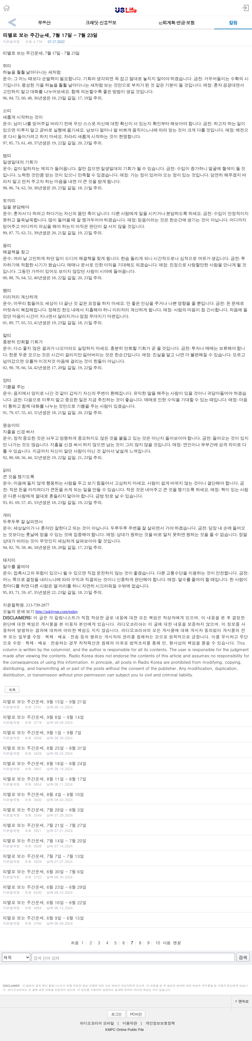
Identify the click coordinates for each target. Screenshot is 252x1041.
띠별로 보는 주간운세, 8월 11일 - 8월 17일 (126, 781)
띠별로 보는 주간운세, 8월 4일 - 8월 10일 (126, 796)
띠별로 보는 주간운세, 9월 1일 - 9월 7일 (126, 734)
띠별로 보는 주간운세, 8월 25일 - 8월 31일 (126, 750)
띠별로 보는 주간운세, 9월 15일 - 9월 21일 (126, 704)
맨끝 (177, 942)
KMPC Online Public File (124, 1030)
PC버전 (135, 1014)
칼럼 (233, 22)
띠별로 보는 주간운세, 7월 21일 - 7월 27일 (126, 827)
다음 (167, 942)
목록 (12, 689)
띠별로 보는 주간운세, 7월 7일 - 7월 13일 (126, 858)
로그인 (116, 1014)
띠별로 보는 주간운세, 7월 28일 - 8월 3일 (126, 812)
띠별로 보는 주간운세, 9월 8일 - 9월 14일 (126, 719)
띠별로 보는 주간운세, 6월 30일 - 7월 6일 (126, 874)
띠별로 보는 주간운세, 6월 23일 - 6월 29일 (126, 889)
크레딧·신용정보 (100, 22)
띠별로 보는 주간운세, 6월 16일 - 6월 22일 (126, 904)
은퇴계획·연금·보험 (176, 22)
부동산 (44, 22)
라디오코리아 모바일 (97, 1023)
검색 (243, 957)
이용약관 (129, 1023)
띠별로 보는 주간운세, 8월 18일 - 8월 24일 (126, 765)
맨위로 (242, 1001)
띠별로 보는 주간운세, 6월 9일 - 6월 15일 (126, 920)
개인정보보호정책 (160, 1023)
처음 (75, 942)
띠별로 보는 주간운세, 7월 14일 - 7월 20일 (126, 843)
